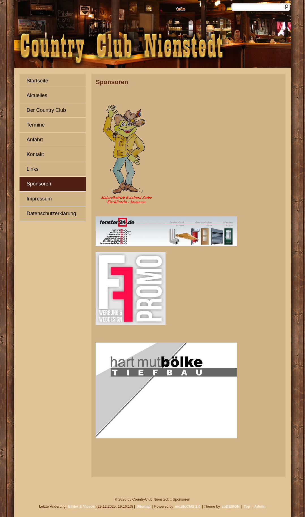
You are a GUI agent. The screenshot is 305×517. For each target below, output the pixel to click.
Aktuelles (37, 95)
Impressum (39, 199)
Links (32, 169)
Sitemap (144, 506)
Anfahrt (35, 139)
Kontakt (35, 154)
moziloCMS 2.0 (187, 506)
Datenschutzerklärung (51, 213)
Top (247, 506)
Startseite (37, 81)
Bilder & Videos (81, 506)
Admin (259, 506)
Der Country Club (46, 110)
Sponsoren (39, 184)
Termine (36, 125)
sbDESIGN (231, 506)
